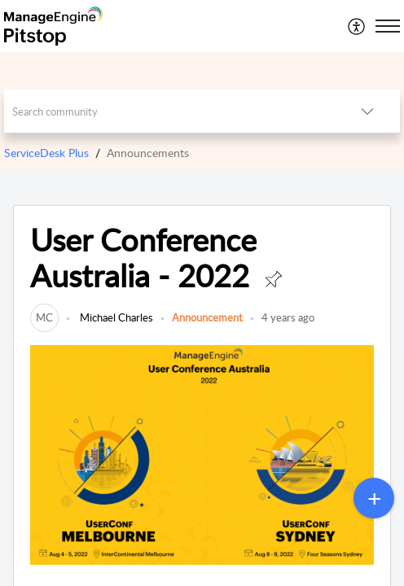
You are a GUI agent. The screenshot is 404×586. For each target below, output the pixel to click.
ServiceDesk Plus (46, 152)
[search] (169, 111)
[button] (357, 26)
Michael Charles (115, 317)
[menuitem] (357, 26)
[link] (44, 317)
